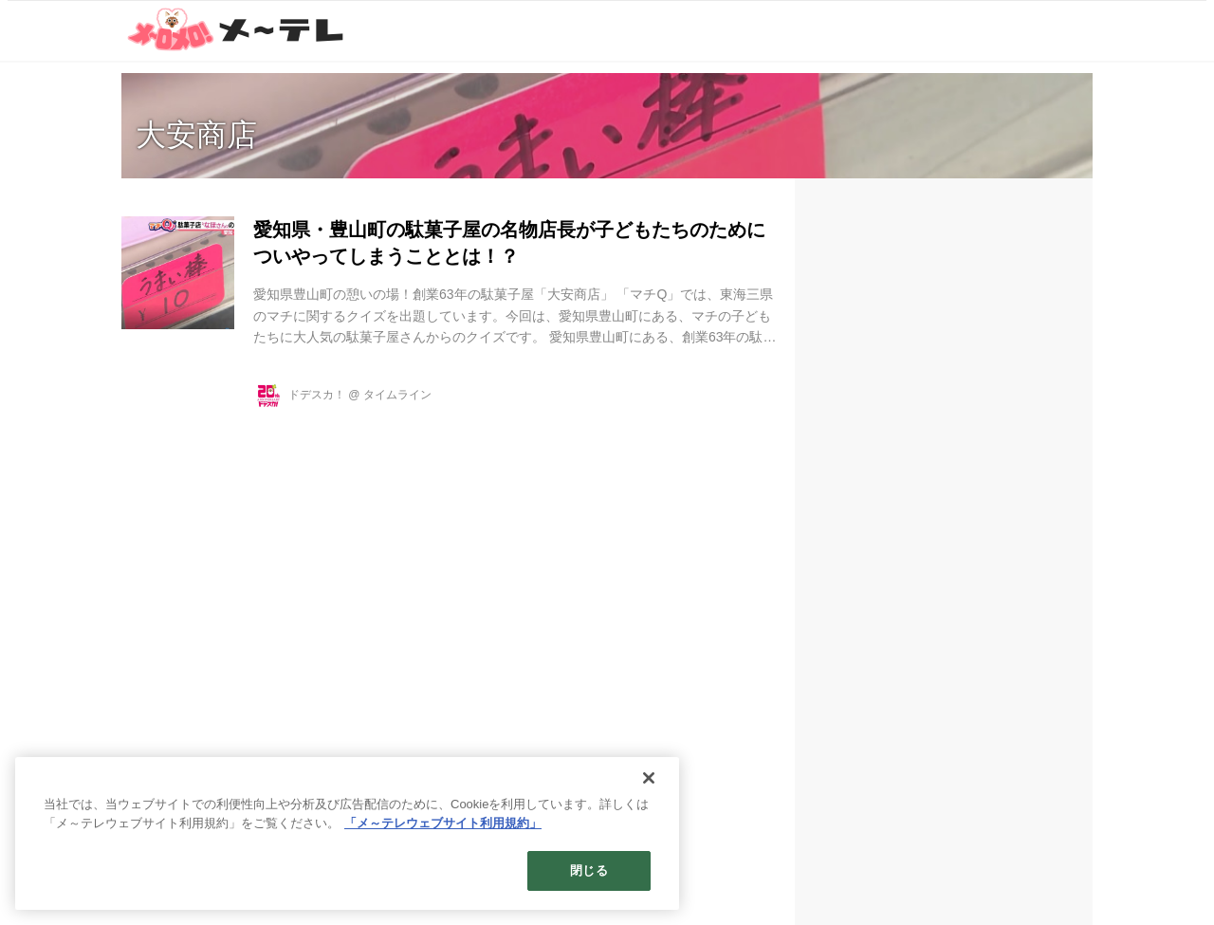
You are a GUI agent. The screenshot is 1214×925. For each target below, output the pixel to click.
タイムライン (397, 394)
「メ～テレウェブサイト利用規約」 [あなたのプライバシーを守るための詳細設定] (443, 823)
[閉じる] (649, 778)
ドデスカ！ (316, 394)
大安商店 (196, 135)
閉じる (588, 870)
